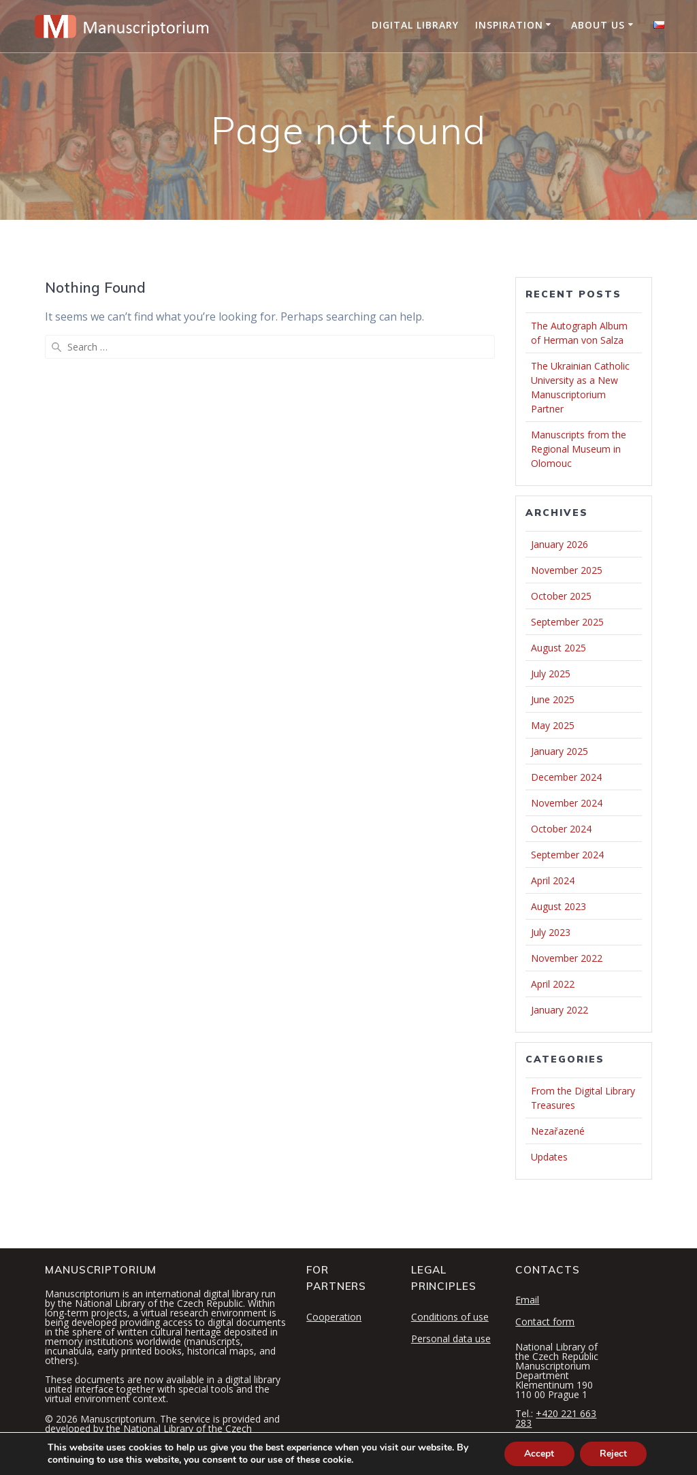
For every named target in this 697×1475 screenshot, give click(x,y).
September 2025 (567, 621)
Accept (538, 1453)
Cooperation (333, 1316)
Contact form (544, 1321)
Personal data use (451, 1338)
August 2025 (558, 647)
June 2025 (552, 699)
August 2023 (558, 906)
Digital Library (415, 24)
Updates (549, 1156)
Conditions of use (450, 1316)
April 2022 (552, 983)
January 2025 (559, 751)
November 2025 (566, 570)
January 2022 (559, 1009)
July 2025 (550, 673)
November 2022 (566, 958)
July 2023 (550, 932)
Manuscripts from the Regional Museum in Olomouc (578, 449)
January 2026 (559, 544)
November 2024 (566, 802)
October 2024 (561, 828)
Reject (612, 1453)
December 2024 (566, 777)
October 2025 (561, 595)
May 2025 (552, 725)
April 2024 (552, 880)
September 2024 (567, 854)
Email (527, 1299)
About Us (598, 24)
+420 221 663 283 (555, 1418)
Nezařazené (558, 1130)
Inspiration (509, 24)
